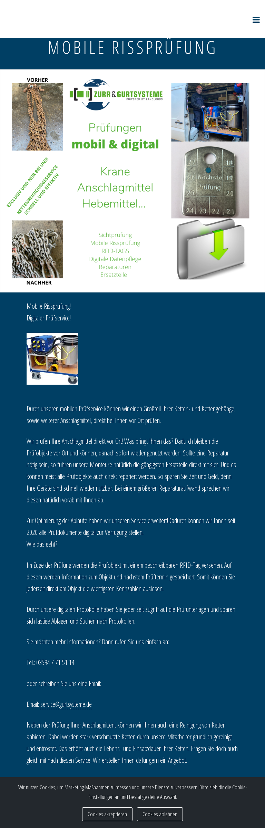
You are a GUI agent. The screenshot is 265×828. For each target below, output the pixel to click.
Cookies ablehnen (160, 814)
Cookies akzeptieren (107, 814)
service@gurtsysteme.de (66, 704)
